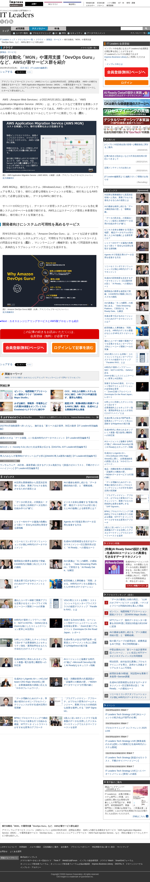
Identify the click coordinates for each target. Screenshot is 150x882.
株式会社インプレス (28, 857)
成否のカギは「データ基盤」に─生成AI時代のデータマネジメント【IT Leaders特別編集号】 (45, 438)
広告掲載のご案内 (50, 847)
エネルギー (90, 5)
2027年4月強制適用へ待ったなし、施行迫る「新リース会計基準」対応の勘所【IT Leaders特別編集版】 (49, 427)
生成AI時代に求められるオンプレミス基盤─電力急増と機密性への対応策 (30, 662)
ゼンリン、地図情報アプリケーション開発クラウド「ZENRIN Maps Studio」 (30, 394)
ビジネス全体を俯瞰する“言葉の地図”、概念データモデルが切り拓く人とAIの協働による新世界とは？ (80, 505)
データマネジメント (96, 33)
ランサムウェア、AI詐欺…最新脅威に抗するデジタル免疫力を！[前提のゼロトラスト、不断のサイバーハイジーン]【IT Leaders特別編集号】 (49, 466)
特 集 (57, 28)
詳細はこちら (139, 816)
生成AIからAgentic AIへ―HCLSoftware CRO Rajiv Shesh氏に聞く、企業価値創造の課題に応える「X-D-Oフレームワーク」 (118, 458)
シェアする (6, 71)
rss (11, 21)
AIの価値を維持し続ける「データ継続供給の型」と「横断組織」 (118, 209)
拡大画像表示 (8, 178)
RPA (64, 33)
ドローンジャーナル (134, 864)
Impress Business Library (115, 57)
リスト (29, 72)
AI (56, 33)
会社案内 (64, 847)
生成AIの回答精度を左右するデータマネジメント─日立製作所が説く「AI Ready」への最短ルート (80, 544)
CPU (64, 378)
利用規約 (23, 847)
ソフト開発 (111, 3)
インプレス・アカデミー (30, 867)
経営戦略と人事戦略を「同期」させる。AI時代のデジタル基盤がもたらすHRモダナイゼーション (80, 583)
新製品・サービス (53, 39)
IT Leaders (17, 14)
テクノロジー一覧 (25, 39)
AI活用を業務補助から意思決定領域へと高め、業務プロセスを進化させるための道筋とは (30, 485)
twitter (2, 21)
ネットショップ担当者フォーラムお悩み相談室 (70, 864)
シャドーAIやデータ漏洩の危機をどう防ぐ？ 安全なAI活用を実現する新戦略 (31, 524)
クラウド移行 (16, 378)
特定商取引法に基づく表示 (103, 847)
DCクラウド (53, 4)
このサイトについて (8, 847)
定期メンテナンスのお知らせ (117, 168)
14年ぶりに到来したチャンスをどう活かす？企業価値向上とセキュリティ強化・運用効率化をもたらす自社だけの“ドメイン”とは (118, 407)
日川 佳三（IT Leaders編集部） (34, 68)
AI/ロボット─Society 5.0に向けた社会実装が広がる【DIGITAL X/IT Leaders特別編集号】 (44, 447)
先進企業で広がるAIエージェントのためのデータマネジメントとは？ (30, 583)
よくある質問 (15, 851)
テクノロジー (38, 28)
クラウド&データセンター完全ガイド (36, 860)
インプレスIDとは (114, 64)
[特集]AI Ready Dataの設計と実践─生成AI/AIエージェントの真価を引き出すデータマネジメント (126, 553)
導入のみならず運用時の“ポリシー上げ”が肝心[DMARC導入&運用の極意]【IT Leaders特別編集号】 (49, 456)
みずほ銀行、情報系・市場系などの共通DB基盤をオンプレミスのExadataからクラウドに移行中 (30, 406)
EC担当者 (101, 3)
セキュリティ (76, 33)
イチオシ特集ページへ (137, 586)
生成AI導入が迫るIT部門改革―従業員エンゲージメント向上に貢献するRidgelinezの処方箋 (80, 642)
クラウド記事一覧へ (89, 48)
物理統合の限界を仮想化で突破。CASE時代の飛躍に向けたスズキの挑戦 (30, 564)
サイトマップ (122, 847)
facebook (7, 21)
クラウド (39, 39)
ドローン (100, 5)
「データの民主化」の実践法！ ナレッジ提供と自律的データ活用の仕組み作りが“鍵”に (31, 505)
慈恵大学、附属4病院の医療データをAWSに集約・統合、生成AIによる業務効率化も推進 (82, 406)
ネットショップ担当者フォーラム (34, 864)
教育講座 (110, 5)
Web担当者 (90, 3)
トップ (5, 31)
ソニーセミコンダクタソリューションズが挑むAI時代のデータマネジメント (30, 544)
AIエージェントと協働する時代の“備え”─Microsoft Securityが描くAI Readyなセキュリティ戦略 (80, 662)
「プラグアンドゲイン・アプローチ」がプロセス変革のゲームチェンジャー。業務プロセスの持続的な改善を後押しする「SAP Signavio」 (80, 704)
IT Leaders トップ (7, 39)
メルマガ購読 (35, 847)
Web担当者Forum (69, 860)
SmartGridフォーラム (124, 860)
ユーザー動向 (22, 33)
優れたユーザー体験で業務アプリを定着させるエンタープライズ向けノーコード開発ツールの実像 (30, 603)
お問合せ (4, 851)
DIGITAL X (119, 864)
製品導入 (72, 4)
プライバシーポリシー (80, 847)
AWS (7, 378)
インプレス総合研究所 (88, 860)
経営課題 (20, 28)
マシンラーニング (53, 378)
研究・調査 (131, 3)
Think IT (57, 860)
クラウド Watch (106, 860)
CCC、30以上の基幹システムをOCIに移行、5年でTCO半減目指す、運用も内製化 (81, 394)
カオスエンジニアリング (33, 378)
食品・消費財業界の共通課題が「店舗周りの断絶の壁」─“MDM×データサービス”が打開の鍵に (80, 681)
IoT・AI (121, 3)
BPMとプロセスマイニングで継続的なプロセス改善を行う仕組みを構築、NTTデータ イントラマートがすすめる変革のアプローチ (118, 517)
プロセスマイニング (41, 33)
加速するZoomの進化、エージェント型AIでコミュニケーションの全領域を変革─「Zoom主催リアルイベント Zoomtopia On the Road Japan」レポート (80, 626)
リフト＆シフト (74, 378)
